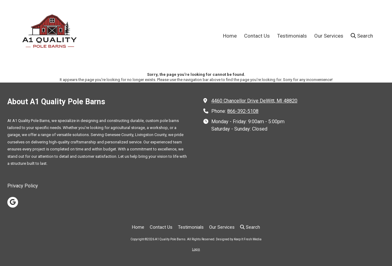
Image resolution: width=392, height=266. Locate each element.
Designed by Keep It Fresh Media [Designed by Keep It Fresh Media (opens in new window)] (239, 239)
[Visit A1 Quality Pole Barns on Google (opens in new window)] (12, 202)
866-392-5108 (242, 111)
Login (196, 249)
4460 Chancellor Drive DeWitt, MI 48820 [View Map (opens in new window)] (254, 101)
